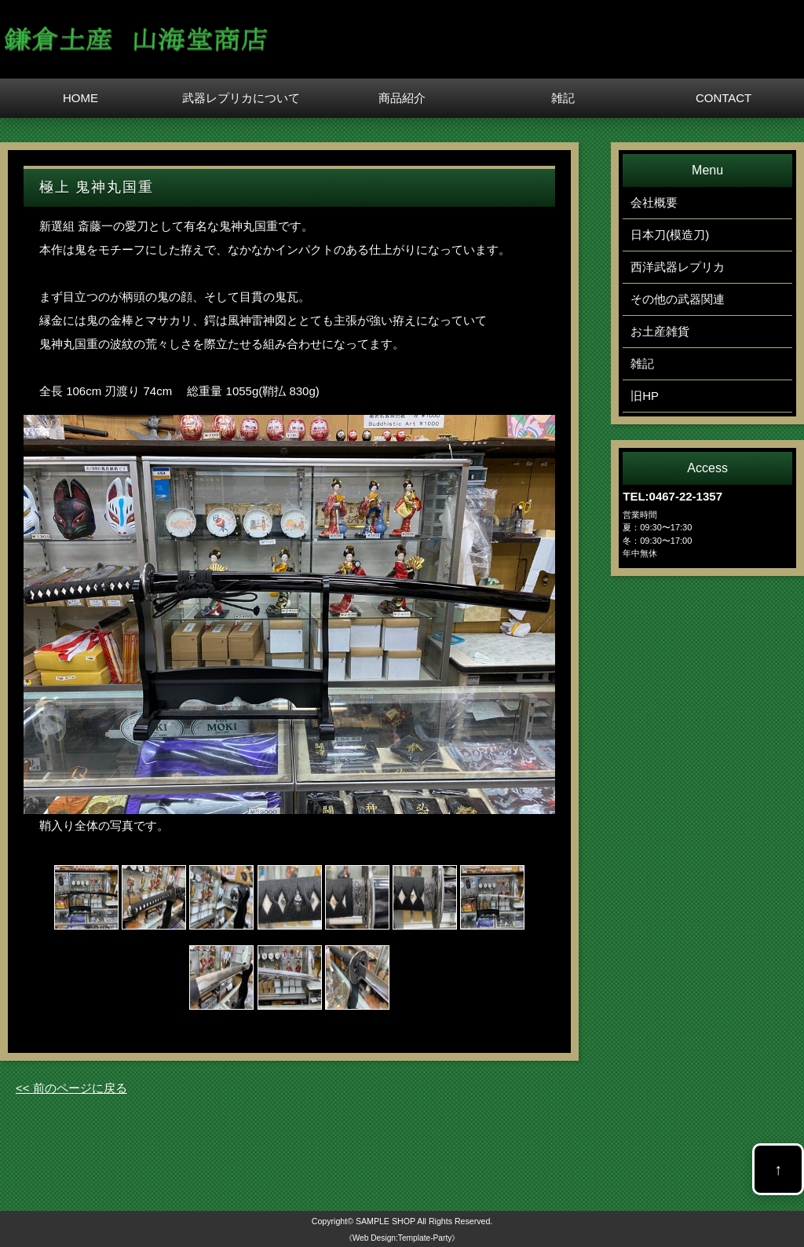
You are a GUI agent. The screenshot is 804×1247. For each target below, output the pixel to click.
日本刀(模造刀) (669, 234)
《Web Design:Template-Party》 (402, 1238)
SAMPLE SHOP (385, 1221)
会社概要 (654, 202)
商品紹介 (402, 98)
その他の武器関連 (677, 299)
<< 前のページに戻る (71, 1088)
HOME (80, 98)
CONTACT (723, 98)
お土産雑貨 (659, 331)
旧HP (644, 395)
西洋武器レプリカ (677, 266)
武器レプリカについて (241, 98)
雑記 (563, 98)
